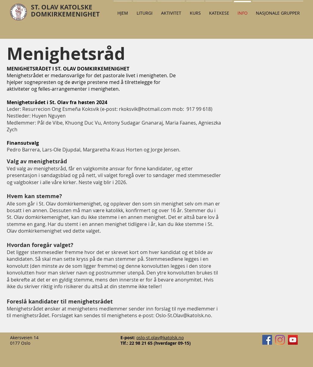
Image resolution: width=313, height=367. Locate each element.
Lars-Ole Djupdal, (62, 149)
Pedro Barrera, (24, 149)
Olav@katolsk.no (192, 315)
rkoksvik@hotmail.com (145, 109)
